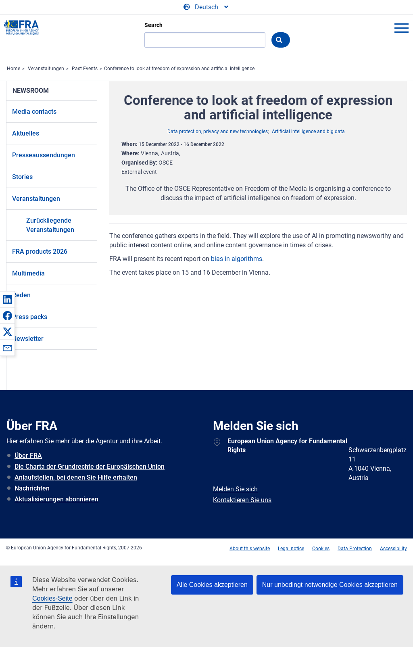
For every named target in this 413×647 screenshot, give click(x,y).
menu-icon (401, 27)
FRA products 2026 (39, 251)
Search (153, 25)
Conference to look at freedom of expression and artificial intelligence (179, 68)
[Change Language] (206, 7)
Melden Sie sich (235, 489)
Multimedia (28, 273)
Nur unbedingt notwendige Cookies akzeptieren (330, 584)
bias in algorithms (236, 259)
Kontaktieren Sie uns (242, 500)
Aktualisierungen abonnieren (56, 499)
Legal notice (291, 548)
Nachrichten (32, 488)
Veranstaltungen (46, 68)
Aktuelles (25, 133)
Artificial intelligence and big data (308, 131)
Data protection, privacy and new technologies (217, 131)
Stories (22, 177)
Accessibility (393, 548)
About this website (249, 548)
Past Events (85, 68)
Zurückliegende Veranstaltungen (50, 225)
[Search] (204, 40)
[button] (7, 299)
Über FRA (28, 455)
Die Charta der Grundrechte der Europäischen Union (90, 466)
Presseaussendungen (43, 155)
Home (13, 68)
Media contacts (34, 111)
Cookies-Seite (52, 598)
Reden (21, 295)
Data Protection (355, 548)
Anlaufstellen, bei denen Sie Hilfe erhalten (76, 477)
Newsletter (28, 338)
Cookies (321, 548)
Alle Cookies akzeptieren (212, 584)
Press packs (29, 317)
